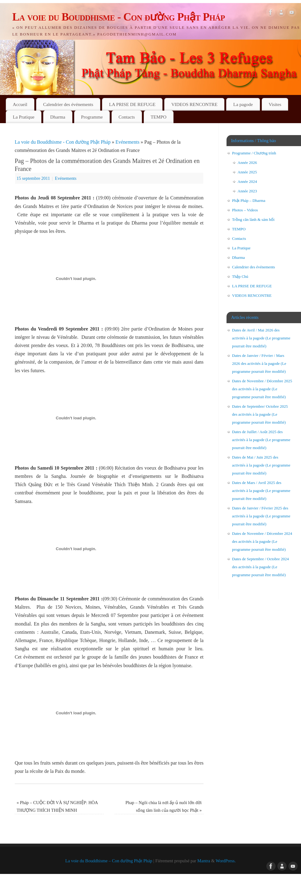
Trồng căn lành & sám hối (253, 219)
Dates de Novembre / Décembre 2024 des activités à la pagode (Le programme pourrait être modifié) (262, 541)
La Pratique (23, 116)
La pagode (243, 104)
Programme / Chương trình (254, 153)
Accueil (20, 104)
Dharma (57, 116)
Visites (275, 104)
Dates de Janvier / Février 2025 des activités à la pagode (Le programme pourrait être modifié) (261, 516)
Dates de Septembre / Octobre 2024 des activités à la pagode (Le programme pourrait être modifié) (260, 567)
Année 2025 (247, 172)
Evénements (127, 142)
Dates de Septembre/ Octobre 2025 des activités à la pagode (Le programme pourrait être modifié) (260, 414)
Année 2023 (247, 191)
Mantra (203, 860)
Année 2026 (247, 162)
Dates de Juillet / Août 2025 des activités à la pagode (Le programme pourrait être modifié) (261, 439)
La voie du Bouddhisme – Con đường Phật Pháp (108, 860)
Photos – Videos (245, 210)
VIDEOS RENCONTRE (194, 104)
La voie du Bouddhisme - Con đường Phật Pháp (118, 17)
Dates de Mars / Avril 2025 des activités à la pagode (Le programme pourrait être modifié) (261, 490)
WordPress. (225, 860)
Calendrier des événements (68, 104)
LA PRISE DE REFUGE (132, 104)
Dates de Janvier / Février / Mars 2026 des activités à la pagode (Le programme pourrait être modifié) (259, 363)
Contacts (127, 116)
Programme (92, 116)
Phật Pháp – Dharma (248, 200)
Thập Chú (240, 276)
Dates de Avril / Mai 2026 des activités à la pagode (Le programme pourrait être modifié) (261, 338)
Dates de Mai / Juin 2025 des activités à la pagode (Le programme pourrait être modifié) (261, 465)
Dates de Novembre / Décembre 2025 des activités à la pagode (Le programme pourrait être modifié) (262, 389)
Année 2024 (247, 181)
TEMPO (158, 116)
